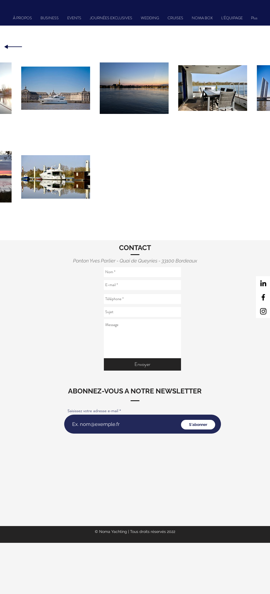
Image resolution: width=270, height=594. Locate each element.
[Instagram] (263, 311)
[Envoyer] (142, 364)
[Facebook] (263, 297)
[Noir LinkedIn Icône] (263, 283)
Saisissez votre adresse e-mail (93, 411)
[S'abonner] (198, 424)
